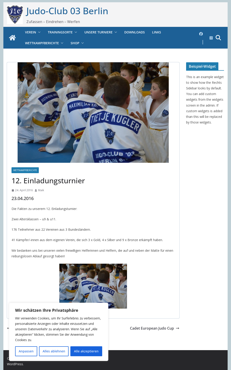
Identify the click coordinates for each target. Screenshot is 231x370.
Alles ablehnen (54, 351)
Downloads (134, 32)
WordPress (15, 364)
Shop (75, 43)
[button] (38, 32)
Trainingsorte (60, 32)
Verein (30, 32)
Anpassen (26, 351)
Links (156, 32)
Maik (41, 190)
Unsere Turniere (98, 32)
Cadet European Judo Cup (154, 328)
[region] (58, 332)
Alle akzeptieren (86, 351)
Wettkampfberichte (42, 43)
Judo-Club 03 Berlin (67, 11)
